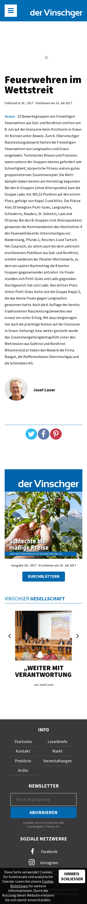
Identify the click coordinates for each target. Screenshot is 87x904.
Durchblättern (43, 576)
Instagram (43, 862)
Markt (57, 751)
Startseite (23, 741)
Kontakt (23, 751)
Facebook (43, 851)
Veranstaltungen (57, 760)
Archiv (23, 770)
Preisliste (23, 760)
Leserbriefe (57, 741)
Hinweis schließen (72, 876)
